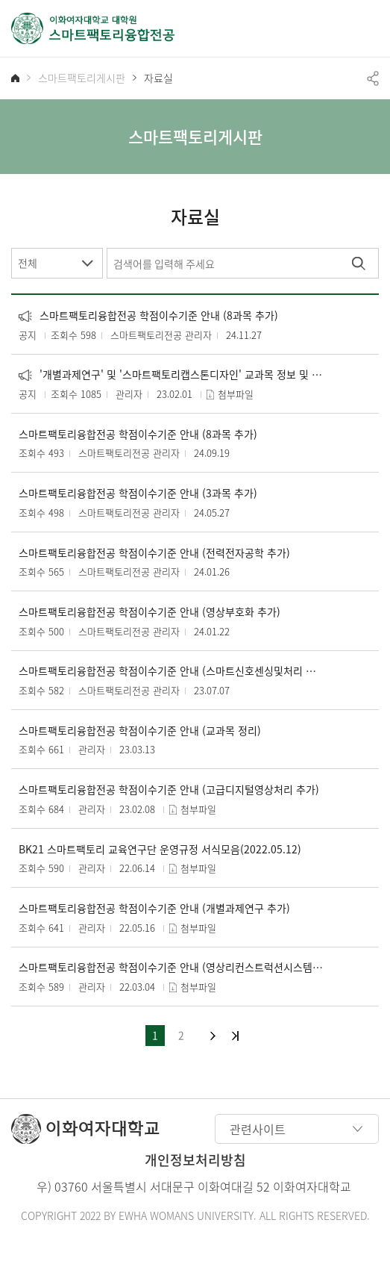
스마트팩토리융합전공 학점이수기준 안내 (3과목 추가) (138, 493)
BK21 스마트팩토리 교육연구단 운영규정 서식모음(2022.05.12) (160, 849)
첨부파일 (236, 394)
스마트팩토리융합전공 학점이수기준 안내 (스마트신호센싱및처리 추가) (172, 671)
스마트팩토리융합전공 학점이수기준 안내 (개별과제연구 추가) (154, 908)
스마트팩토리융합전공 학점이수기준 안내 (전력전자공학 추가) (154, 553)
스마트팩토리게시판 (81, 78)
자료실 (158, 78)
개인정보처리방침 (195, 1160)
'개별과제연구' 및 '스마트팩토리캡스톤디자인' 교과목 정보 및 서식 (172, 374)
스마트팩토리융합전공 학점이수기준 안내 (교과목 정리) (140, 730)
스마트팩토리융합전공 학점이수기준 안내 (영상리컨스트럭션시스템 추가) (172, 967)
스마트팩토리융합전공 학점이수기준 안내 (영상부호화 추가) (149, 612)
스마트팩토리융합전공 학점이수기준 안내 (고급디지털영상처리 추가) (169, 789)
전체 (27, 262)
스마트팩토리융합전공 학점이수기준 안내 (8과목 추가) (148, 315)
